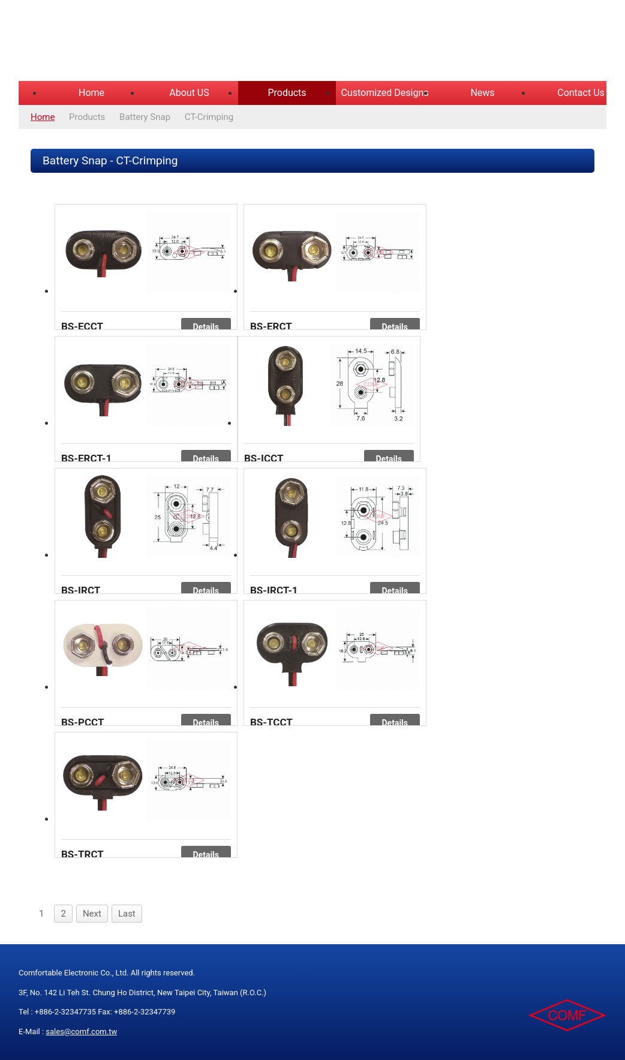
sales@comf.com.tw (81, 1031)
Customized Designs (384, 92)
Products (287, 92)
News (482, 92)
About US (189, 92)
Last (127, 913)
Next (92, 913)
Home (91, 92)
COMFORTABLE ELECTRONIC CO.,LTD (168, 42)
